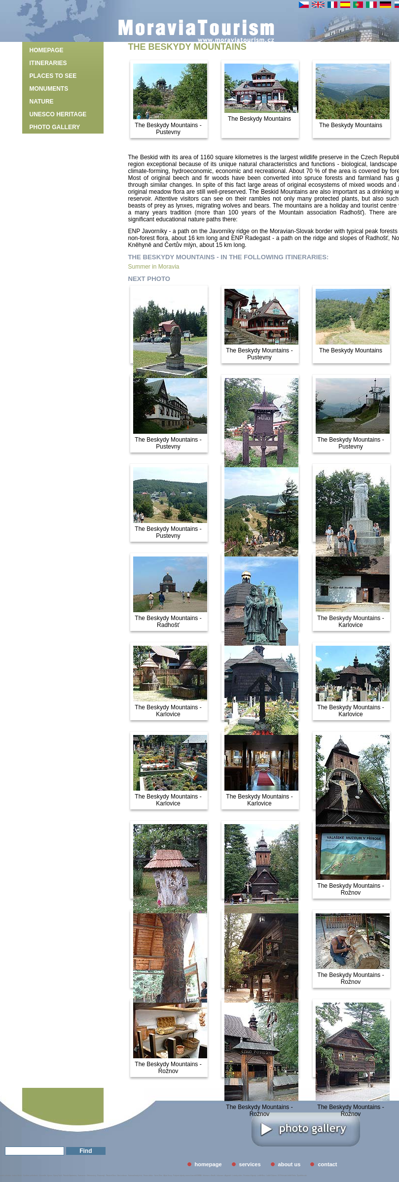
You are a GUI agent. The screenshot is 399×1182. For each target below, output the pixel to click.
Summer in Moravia (154, 266)
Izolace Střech (17, 1176)
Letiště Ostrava (271, 1176)
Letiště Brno (261, 1176)
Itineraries (48, 63)
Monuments (49, 88)
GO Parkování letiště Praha (287, 1176)
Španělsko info (302, 1176)
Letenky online (237, 1176)
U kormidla (42, 1176)
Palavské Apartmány (69, 1176)
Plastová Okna (111, 1176)
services (250, 1164)
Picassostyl (101, 1176)
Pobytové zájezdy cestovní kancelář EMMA (187, 1176)
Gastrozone (82, 1176)
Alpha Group (168, 1176)
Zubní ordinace (122, 1176)
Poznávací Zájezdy (250, 1176)
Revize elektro (148, 1176)
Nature (42, 101)
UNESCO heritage (58, 114)
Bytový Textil (58, 1176)
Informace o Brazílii (209, 1176)
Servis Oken (158, 1176)
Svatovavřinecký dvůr (135, 1176)
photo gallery (55, 127)
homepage (47, 50)
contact (327, 1164)
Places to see (53, 75)
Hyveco (49, 1176)
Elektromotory (91, 1176)
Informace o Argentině (224, 1176)
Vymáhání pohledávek (30, 1176)
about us (289, 1164)
